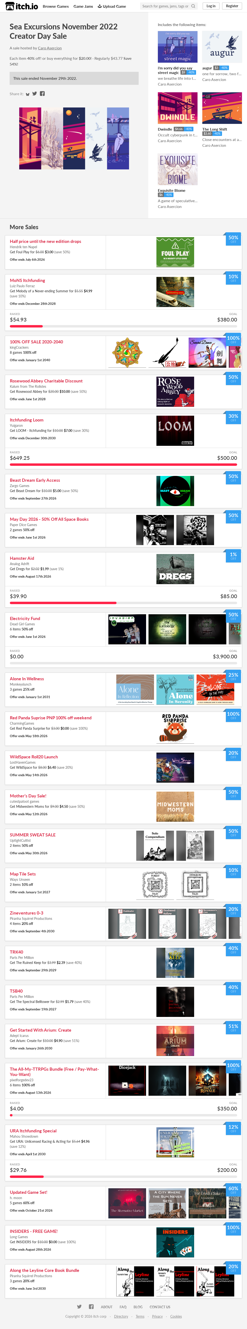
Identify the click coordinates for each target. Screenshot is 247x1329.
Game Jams (83, 6)
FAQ (123, 1307)
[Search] (193, 6)
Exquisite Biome (171, 190)
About (106, 1307)
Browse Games (56, 6)
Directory (121, 1316)
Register (232, 6)
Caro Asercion (50, 48)
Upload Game (112, 6)
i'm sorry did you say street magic (175, 70)
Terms (140, 1316)
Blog (138, 1307)
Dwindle (165, 129)
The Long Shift (214, 129)
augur (207, 68)
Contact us (160, 1307)
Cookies (176, 1316)
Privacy (157, 1316)
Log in (211, 6)
